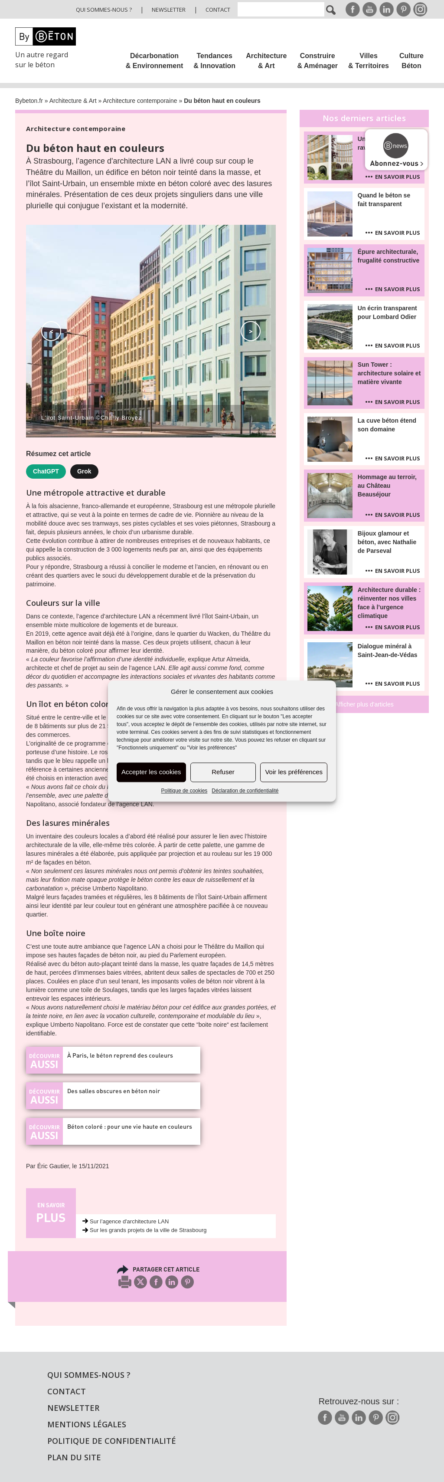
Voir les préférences (294, 772)
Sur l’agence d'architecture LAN (129, 1221)
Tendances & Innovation (214, 60)
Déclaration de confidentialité (245, 791)
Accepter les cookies (151, 772)
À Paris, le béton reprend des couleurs (120, 1055)
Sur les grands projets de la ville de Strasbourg (148, 1230)
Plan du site (74, 1457)
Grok (84, 471)
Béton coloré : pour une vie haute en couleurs (129, 1126)
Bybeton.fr (29, 100)
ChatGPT (46, 471)
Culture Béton (411, 60)
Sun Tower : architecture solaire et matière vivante (389, 373)
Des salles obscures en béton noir (113, 1090)
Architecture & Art (266, 60)
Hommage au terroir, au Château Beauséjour (387, 485)
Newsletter (169, 9)
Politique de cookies (184, 791)
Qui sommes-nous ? (104, 9)
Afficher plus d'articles (364, 704)
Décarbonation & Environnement (154, 60)
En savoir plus (397, 177)
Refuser (223, 772)
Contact (218, 9)
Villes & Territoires (368, 60)
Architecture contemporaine (140, 100)
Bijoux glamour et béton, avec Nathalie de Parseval (387, 542)
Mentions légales (86, 1424)
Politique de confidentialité (111, 1441)
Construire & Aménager (317, 60)
